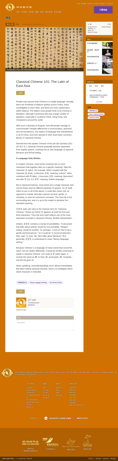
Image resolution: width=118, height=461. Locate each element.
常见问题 (57, 12)
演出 (18, 12)
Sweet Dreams (106, 27)
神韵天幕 (73, 397)
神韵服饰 (73, 395)
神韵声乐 (73, 392)
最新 (44, 387)
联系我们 (96, 3)
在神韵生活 (31, 392)
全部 (90, 86)
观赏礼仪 (30, 407)
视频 (37, 12)
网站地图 (113, 458)
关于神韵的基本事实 (33, 396)
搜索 (102, 3)
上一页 (9, 24)
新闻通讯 (83, 3)
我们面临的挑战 (32, 399)
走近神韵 (30, 387)
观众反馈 (48, 12)
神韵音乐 (73, 390)
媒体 (78, 3)
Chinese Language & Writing (38, 282)
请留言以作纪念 (82, 418)
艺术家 (31, 12)
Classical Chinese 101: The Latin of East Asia (33, 24)
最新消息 (59, 387)
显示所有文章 (31, 305)
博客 (17, 24)
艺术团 (24, 12)
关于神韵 (30, 384)
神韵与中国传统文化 (77, 405)
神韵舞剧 (73, 402)
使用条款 (98, 458)
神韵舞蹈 (73, 387)
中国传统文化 (22, 282)
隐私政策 (105, 458)
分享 (20, 93)
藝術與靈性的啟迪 (33, 402)
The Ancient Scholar (56, 282)
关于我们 (46, 390)
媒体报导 (46, 397)
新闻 (42, 12)
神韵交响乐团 (31, 390)
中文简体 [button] (109, 3)
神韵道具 (73, 400)
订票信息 (103, 9)
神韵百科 (90, 3)
